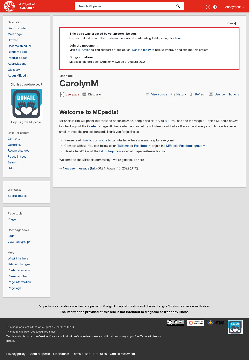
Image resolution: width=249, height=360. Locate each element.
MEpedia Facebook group (184, 146)
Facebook (141, 146)
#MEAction (83, 50)
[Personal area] (233, 6)
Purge (12, 219)
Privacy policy (15, 354)
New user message (76, 168)
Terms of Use (148, 336)
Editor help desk (110, 151)
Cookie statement (122, 354)
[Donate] (26, 101)
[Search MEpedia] (129, 6)
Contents (93, 126)
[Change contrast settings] (215, 7)
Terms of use (81, 354)
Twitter (122, 146)
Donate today (141, 50)
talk (93, 168)
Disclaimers (61, 354)
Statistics (100, 354)
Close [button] (231, 23)
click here (174, 38)
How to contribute (94, 140)
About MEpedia (39, 354)
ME (167, 121)
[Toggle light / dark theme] (208, 7)
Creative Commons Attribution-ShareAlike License (69, 336)
